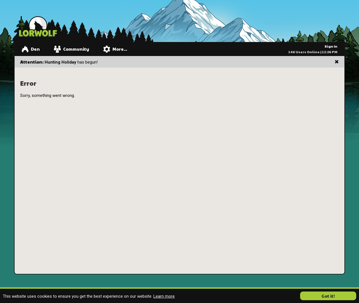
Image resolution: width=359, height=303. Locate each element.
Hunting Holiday (60, 62)
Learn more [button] (164, 296)
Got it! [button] (328, 296)
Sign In (331, 46)
